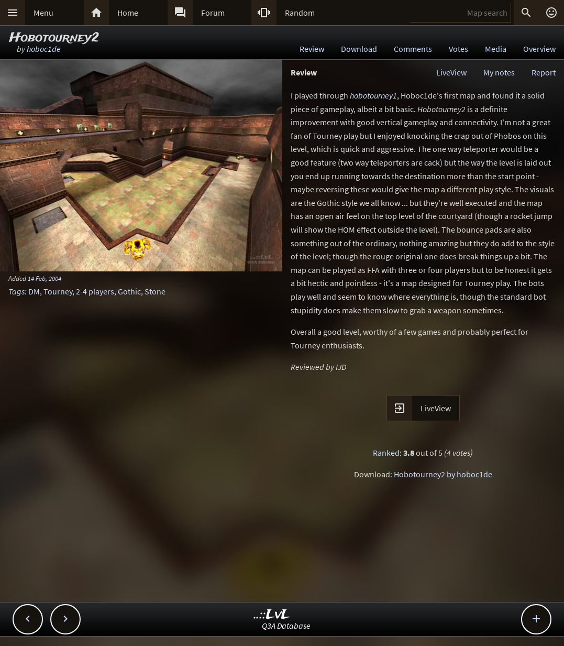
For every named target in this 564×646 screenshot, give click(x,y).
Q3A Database (286, 625)
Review (312, 48)
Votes (458, 48)
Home (127, 12)
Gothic (129, 291)
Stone (155, 291)
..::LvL (272, 615)
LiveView (451, 72)
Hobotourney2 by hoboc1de (443, 474)
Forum (213, 12)
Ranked (386, 452)
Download (359, 48)
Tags (16, 291)
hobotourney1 (373, 95)
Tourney (57, 291)
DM (34, 291)
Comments (413, 48)
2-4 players (95, 291)
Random (300, 12)
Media (495, 48)
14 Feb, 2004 (44, 278)
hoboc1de (44, 48)
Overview (539, 48)
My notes (499, 72)
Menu (43, 12)
